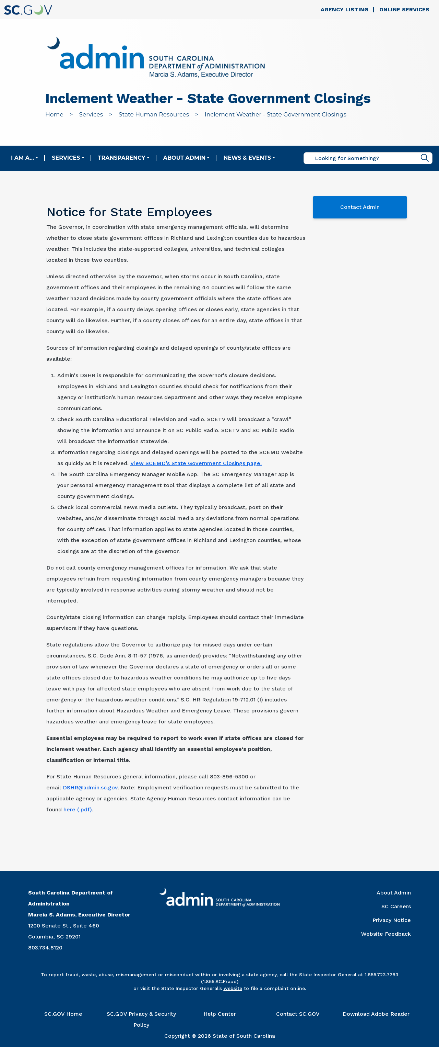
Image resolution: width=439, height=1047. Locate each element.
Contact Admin (360, 207)
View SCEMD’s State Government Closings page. (196, 463)
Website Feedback (386, 934)
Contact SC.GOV (298, 1014)
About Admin (184, 158)
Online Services (404, 9)
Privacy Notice (391, 920)
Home (54, 114)
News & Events (247, 158)
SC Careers (396, 906)
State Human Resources (154, 114)
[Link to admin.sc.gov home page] (155, 58)
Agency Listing (344, 9)
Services (91, 114)
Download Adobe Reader (376, 1014)
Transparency (121, 158)
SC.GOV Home (63, 1014)
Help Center (219, 1014)
